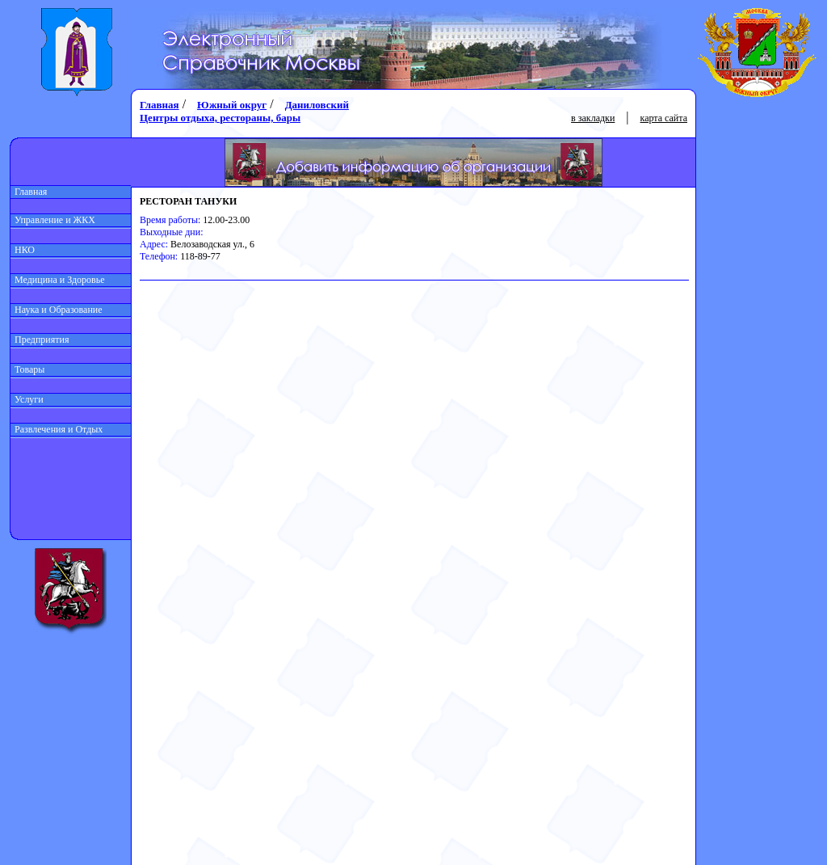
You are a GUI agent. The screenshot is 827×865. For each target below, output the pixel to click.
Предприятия (39, 339)
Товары (27, 369)
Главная (28, 191)
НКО (22, 249)
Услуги (27, 399)
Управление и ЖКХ (52, 220)
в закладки (593, 118)
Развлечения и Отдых (56, 429)
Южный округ (232, 105)
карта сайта (663, 118)
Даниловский (317, 105)
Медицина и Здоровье (57, 279)
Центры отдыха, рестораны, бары (220, 118)
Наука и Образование (56, 309)
